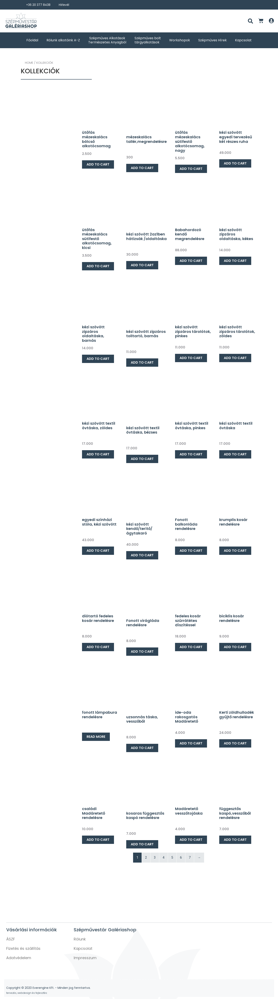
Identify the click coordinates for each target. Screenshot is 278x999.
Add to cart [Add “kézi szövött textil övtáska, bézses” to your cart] (142, 458)
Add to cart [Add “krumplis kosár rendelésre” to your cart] (235, 550)
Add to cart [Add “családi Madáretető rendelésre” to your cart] (98, 839)
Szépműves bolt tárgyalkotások (148, 40)
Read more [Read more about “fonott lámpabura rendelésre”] (96, 736)
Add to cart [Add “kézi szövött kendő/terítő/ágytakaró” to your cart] (142, 555)
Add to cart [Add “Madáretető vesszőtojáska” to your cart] (191, 839)
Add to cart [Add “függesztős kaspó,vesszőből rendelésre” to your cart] (235, 839)
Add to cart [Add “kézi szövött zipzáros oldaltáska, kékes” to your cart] (235, 260)
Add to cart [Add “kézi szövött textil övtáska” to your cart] (235, 454)
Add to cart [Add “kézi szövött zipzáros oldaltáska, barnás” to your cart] (98, 358)
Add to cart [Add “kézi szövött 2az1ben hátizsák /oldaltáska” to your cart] (142, 265)
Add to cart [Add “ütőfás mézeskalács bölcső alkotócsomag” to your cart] (98, 164)
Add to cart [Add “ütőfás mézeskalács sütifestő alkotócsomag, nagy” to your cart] (191, 168)
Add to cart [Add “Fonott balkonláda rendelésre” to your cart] (191, 550)
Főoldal (32, 40)
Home (29, 63)
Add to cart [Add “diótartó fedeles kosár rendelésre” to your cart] (98, 647)
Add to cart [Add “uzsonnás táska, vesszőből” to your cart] (142, 747)
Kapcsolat (243, 40)
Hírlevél (64, 5)
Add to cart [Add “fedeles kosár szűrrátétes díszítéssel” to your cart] (191, 647)
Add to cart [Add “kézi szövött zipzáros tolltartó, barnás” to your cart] (142, 362)
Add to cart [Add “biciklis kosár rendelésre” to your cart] (235, 647)
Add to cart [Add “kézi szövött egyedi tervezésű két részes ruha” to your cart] (235, 163)
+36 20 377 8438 (38, 5)
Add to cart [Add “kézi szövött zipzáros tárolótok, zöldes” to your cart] (235, 357)
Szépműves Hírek (212, 40)
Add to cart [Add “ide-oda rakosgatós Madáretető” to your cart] (191, 743)
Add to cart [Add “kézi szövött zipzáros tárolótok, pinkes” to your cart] (191, 357)
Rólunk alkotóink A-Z (63, 40)
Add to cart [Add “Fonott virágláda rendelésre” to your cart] (142, 651)
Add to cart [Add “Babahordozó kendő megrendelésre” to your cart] (191, 260)
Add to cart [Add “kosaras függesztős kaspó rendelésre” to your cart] (142, 844)
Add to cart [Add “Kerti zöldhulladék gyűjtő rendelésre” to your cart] (235, 743)
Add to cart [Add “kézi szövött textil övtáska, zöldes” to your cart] (98, 454)
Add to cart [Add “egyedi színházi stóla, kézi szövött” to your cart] (98, 550)
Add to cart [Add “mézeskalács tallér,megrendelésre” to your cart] (142, 167)
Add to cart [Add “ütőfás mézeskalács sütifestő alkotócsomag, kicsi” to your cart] (98, 266)
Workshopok (179, 40)
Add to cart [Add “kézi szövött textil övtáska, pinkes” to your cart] (191, 454)
